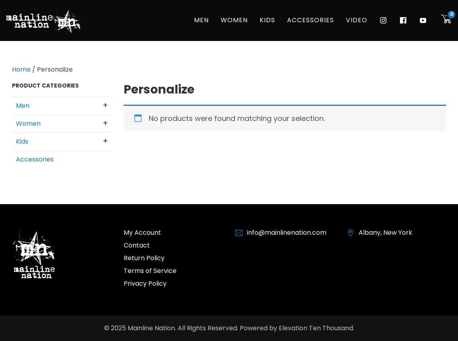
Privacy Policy (145, 283)
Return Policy (144, 258)
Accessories (310, 20)
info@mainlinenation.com (286, 232)
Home (21, 69)
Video (356, 20)
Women (234, 20)
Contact (137, 245)
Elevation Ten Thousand (316, 328)
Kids (267, 20)
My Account (142, 232)
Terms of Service (150, 270)
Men (201, 20)
